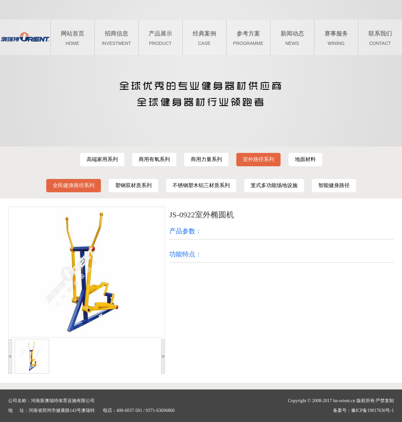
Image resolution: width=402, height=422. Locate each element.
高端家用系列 (102, 159)
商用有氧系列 (154, 159)
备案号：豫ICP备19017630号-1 (363, 410)
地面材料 (305, 159)
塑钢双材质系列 (133, 185)
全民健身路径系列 (73, 185)
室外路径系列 (258, 159)
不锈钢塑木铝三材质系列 (201, 185)
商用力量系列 (206, 159)
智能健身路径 (334, 185)
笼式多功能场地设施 (274, 185)
